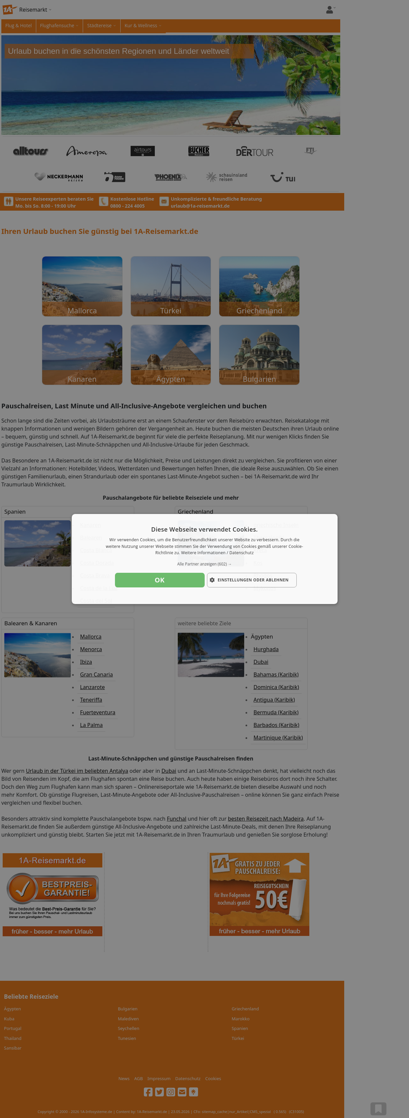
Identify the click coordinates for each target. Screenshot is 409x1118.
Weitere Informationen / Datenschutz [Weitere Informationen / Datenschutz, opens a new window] (217, 553)
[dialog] (205, 559)
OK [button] (160, 579)
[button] (204, 564)
